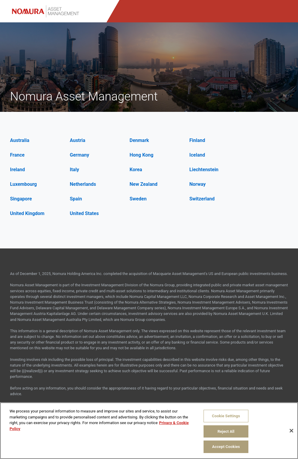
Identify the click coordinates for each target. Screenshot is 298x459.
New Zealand (144, 184)
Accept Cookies (226, 446)
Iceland (197, 155)
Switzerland (202, 199)
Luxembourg (23, 184)
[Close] (291, 430)
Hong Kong (142, 155)
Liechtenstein (204, 169)
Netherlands (83, 184)
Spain (76, 199)
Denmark (139, 140)
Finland (197, 140)
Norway (198, 184)
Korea (136, 169)
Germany (79, 155)
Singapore (21, 199)
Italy (74, 169)
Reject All (226, 431)
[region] (149, 430)
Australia (19, 140)
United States (84, 213)
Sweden (138, 199)
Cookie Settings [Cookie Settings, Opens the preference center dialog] (226, 416)
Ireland (17, 169)
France (17, 155)
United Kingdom (27, 213)
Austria (77, 140)
